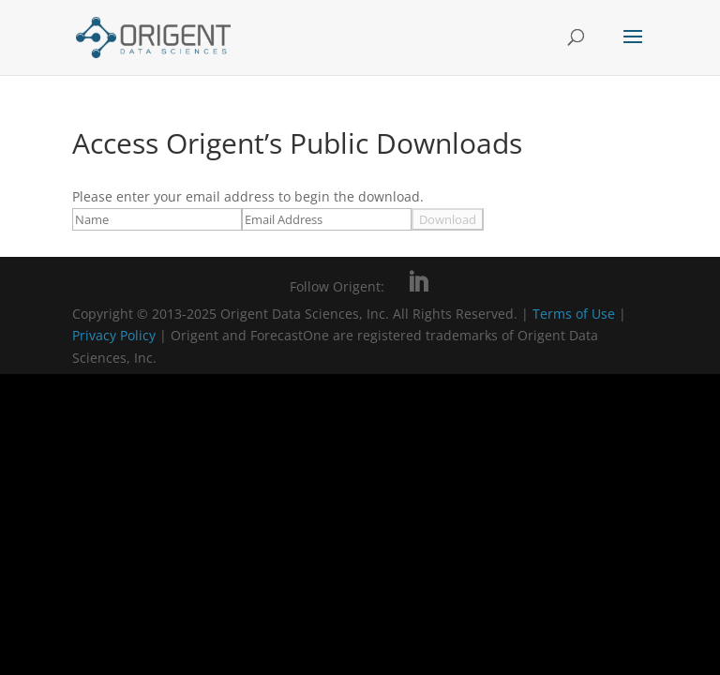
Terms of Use (573, 313)
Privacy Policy (115, 335)
